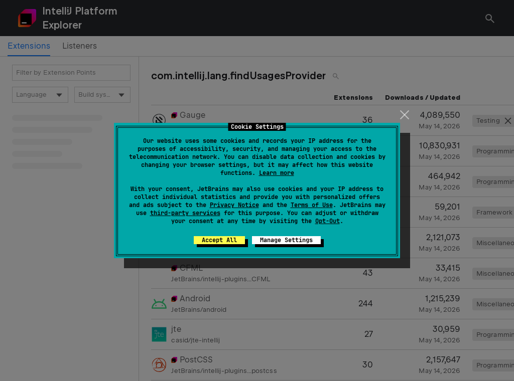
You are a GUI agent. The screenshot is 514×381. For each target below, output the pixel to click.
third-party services (185, 213)
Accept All (219, 240)
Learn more (276, 173)
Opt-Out (327, 221)
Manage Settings (286, 240)
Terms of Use (312, 205)
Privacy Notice (234, 205)
